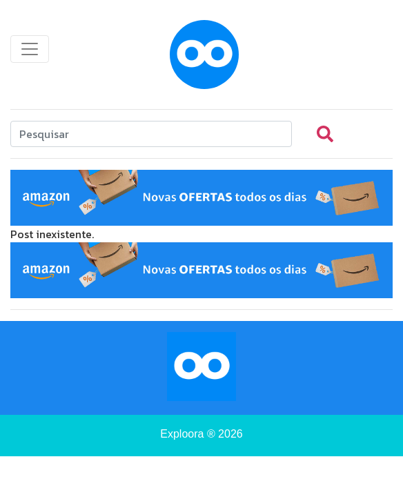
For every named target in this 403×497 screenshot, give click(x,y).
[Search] (151, 134)
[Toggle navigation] (29, 49)
